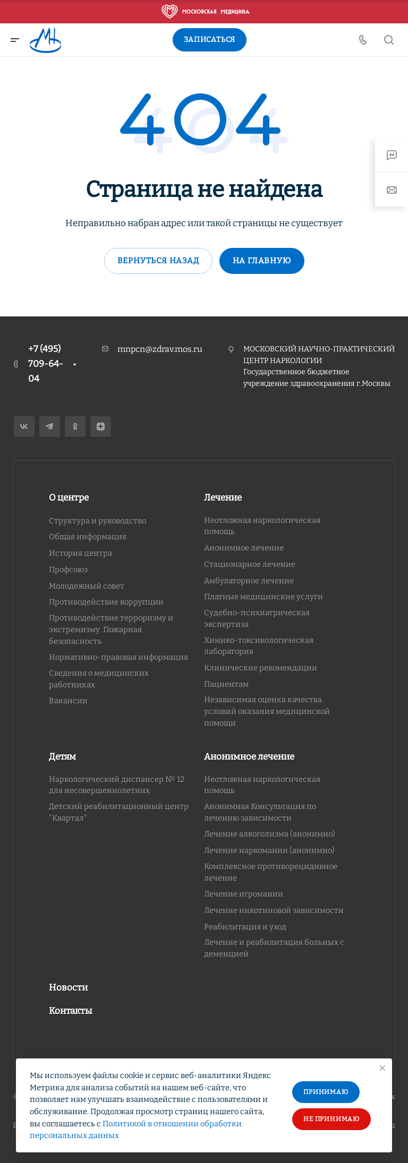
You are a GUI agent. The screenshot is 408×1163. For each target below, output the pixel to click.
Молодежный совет (86, 586)
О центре (69, 497)
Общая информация (87, 536)
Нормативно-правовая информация (118, 657)
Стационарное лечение (249, 564)
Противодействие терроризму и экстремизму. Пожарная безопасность (111, 629)
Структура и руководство (97, 520)
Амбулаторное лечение (249, 580)
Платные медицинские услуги (263, 596)
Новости (68, 987)
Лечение (223, 497)
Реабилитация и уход (245, 927)
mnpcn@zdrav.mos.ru (159, 349)
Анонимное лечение (244, 548)
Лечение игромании (243, 894)
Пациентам (226, 684)
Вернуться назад (158, 260)
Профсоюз (68, 569)
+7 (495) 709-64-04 (45, 363)
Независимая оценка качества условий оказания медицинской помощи (267, 711)
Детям (62, 756)
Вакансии (68, 700)
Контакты (70, 1010)
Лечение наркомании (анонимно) (269, 850)
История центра (80, 553)
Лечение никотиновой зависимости (274, 910)
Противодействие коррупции (106, 602)
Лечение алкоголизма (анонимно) (269, 834)
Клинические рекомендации (260, 668)
